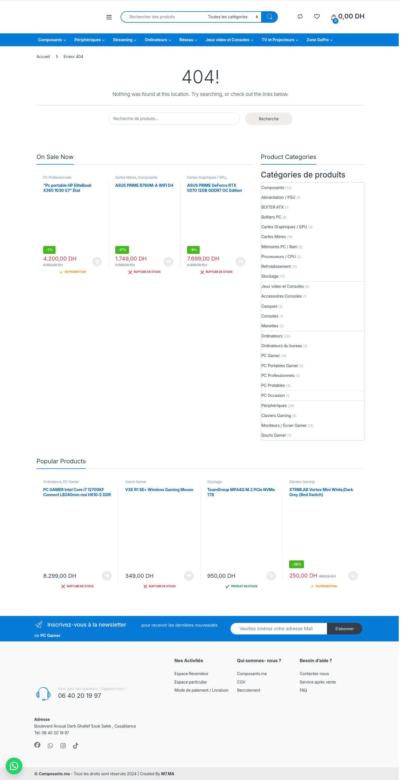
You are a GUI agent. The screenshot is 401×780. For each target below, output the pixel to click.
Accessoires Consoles (281, 296)
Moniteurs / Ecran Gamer (284, 425)
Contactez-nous (314, 673)
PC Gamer (270, 355)
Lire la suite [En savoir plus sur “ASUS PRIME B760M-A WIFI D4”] (168, 261)
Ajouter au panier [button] (97, 261)
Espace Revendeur (191, 673)
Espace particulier (190, 682)
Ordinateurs (156, 39)
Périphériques (87, 39)
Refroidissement (276, 266)
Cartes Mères (125, 177)
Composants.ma (252, 673)
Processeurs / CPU (278, 256)
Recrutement (248, 690)
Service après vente (318, 682)
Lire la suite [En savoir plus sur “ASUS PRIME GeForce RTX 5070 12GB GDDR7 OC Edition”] (241, 261)
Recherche (269, 118)
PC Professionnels (57, 177)
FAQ (303, 690)
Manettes (269, 325)
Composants (50, 39)
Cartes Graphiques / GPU (206, 177)
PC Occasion (273, 395)
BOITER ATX (272, 207)
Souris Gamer (273, 435)
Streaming (122, 39)
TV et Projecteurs (278, 39)
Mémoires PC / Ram (279, 246)
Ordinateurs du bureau (281, 345)
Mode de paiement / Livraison (201, 690)
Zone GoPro (317, 39)
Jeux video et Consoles (227, 39)
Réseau (186, 39)
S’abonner (344, 628)
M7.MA (167, 773)
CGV (241, 682)
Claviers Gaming (276, 415)
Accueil (43, 56)
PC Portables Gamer (279, 365)
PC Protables (273, 385)
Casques (269, 306)
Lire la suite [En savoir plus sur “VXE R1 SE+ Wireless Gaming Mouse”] (189, 576)
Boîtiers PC (271, 217)
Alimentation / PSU (278, 197)
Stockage (269, 276)
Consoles (269, 316)
